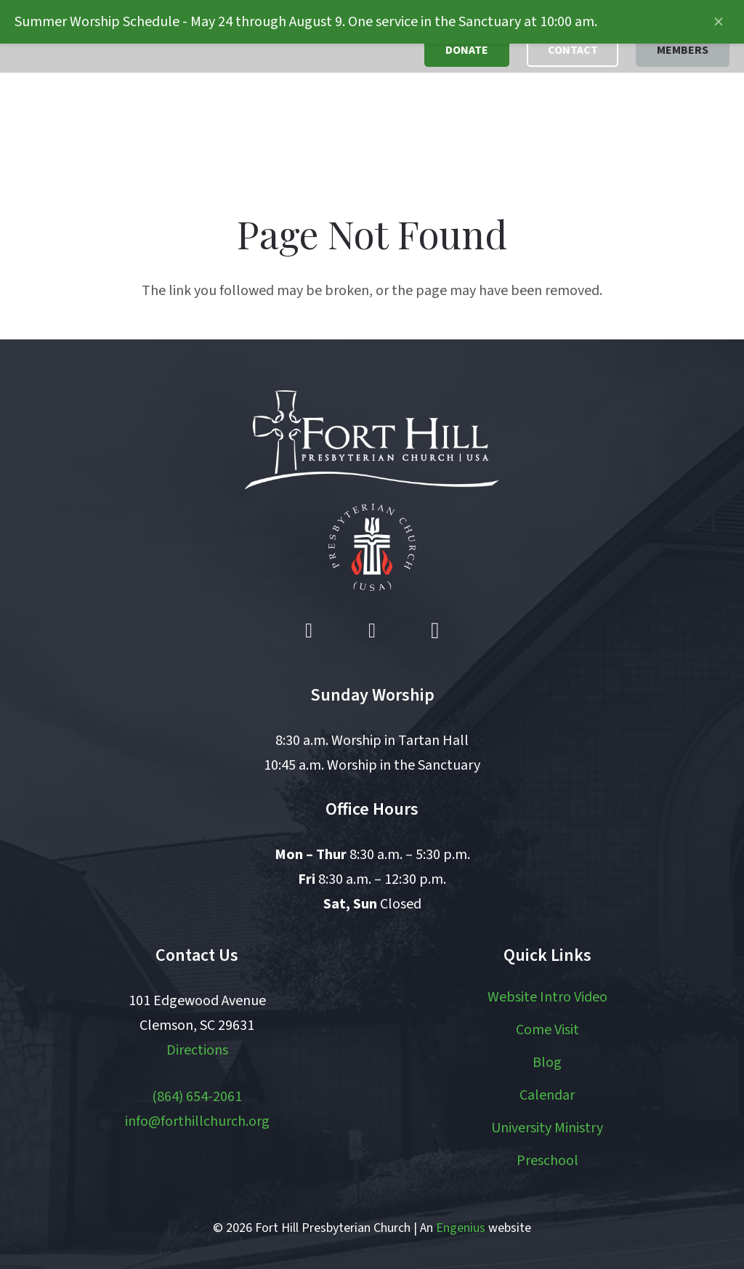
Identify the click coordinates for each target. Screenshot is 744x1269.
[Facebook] (308, 630)
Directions (197, 1050)
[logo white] (372, 439)
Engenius (460, 1228)
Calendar (547, 1095)
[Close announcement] (718, 22)
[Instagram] (435, 630)
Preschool (547, 1161)
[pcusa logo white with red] (372, 547)
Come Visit (547, 1030)
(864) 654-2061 (197, 1097)
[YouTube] (372, 630)
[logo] (89, 123)
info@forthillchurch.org (197, 1121)
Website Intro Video (547, 997)
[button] (327, 123)
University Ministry (547, 1128)
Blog (547, 1062)
